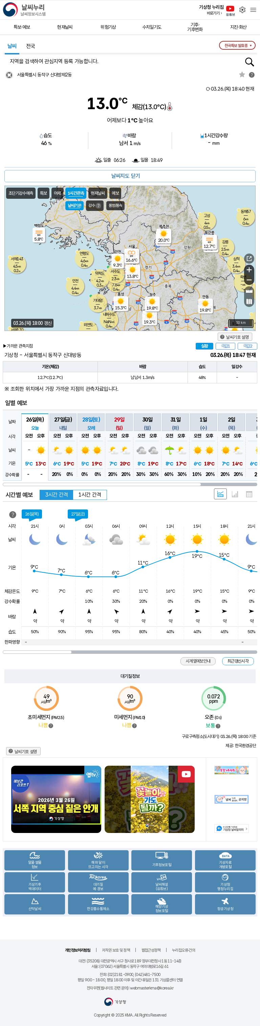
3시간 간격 (56, 495)
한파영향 (12, 642)
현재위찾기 (9, 75)
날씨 (12, 46)
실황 (204, 346)
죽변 (243, 277)
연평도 (84, 253)
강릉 (225, 242)
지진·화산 (238, 27)
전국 (30, 46)
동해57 (246, 211)
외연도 (88, 325)
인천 (75, 281)
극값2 (247, 346)
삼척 (236, 259)
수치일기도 (151, 27)
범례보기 (51, 726)
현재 (232, 89)
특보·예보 (22, 27)
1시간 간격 (90, 495)
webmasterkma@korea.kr (151, 988)
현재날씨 (64, 27)
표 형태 (249, 494)
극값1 (225, 346)
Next (192, 799)
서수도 (115, 271)
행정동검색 (249, 62)
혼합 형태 (220, 493)
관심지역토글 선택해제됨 (242, 74)
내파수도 (109, 314)
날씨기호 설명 (237, 337)
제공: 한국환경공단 (240, 745)
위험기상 (108, 27)
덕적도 (99, 273)
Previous (17, 799)
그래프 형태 (235, 494)
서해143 (17, 259)
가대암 (97, 300)
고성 (207, 215)
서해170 (17, 330)
